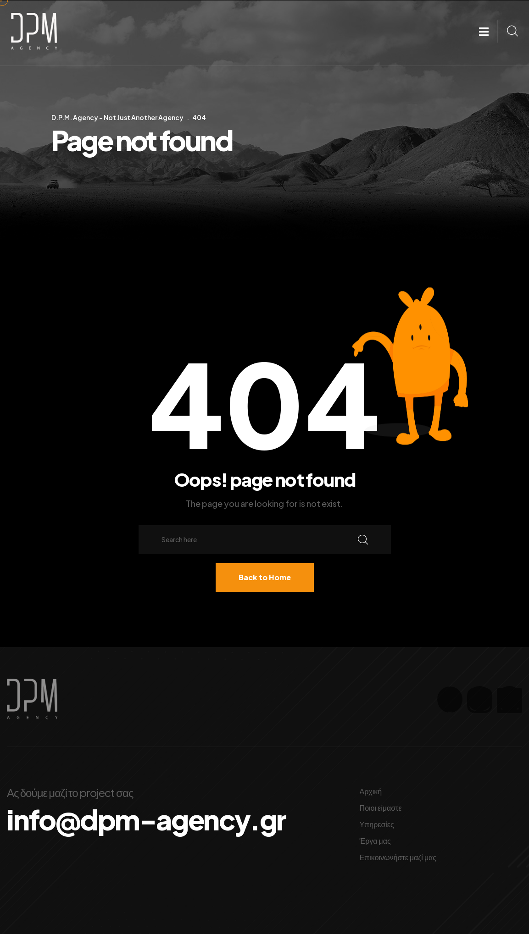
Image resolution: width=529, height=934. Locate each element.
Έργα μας (375, 841)
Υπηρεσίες (377, 824)
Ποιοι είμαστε (381, 808)
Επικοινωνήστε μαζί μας (398, 857)
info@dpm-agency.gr (146, 819)
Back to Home (265, 577)
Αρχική (371, 791)
